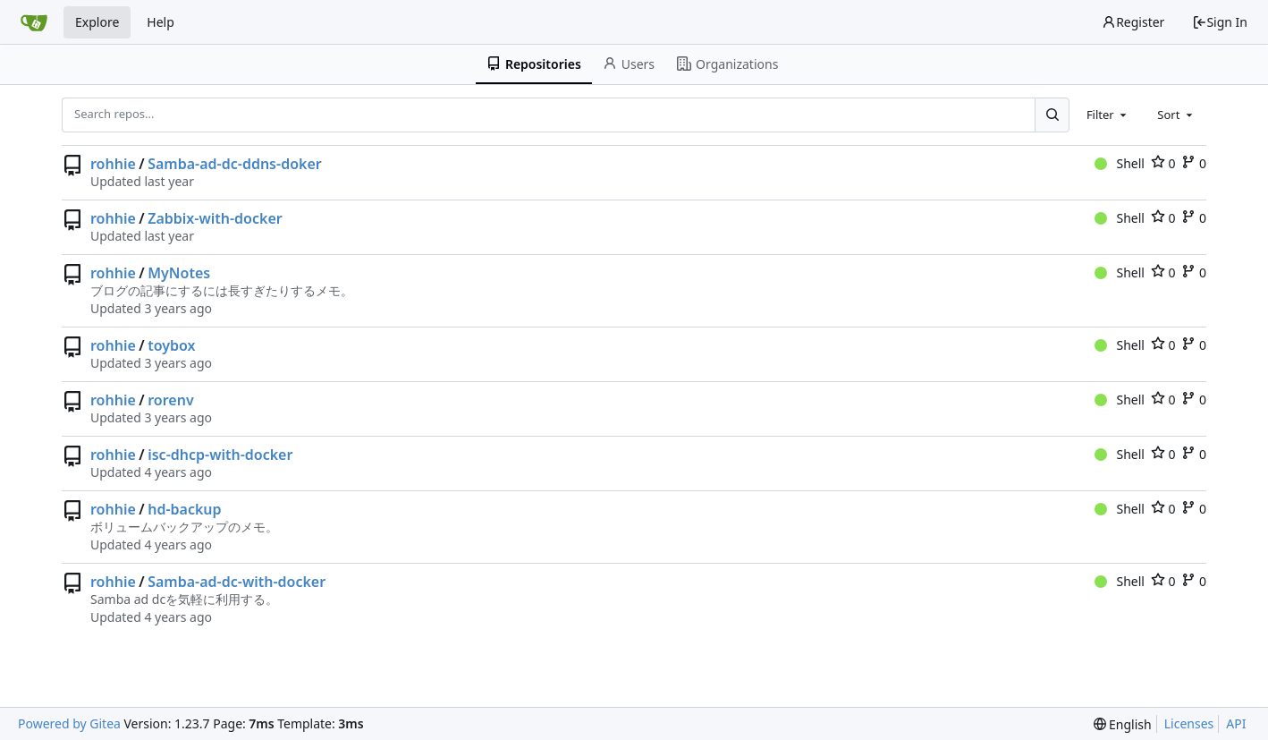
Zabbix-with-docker (215, 218)
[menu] (1123, 724)
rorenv (170, 400)
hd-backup (184, 509)
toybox (171, 345)
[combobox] (1108, 115)
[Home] (34, 22)
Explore (97, 21)
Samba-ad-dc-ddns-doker (235, 164)
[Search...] (1052, 115)
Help (160, 21)
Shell (1120, 163)
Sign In (1219, 21)
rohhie (113, 164)
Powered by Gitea (69, 723)
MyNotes (179, 273)
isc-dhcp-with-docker (220, 455)
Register (1133, 21)
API (1236, 723)
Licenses (1189, 723)
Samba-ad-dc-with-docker (236, 582)
